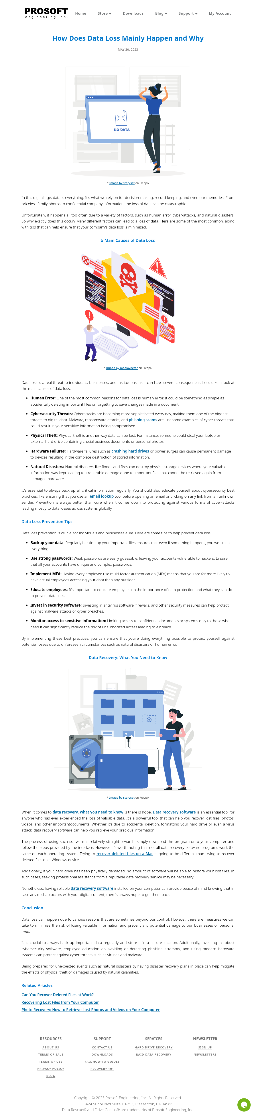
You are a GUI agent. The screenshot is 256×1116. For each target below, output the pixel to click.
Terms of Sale (50, 1054)
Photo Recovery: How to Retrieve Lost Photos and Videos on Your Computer (91, 1009)
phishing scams (143, 419)
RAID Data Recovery (153, 1054)
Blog (161, 13)
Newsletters (205, 1054)
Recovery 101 (102, 1069)
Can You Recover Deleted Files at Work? (58, 994)
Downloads (133, 13)
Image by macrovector (122, 368)
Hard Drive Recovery (154, 1047)
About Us (50, 1047)
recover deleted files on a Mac (124, 853)
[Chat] (244, 1105)
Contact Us (102, 1047)
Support (188, 13)
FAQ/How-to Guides (102, 1062)
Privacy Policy (50, 1069)
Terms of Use (51, 1062)
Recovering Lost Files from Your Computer (60, 1002)
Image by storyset (122, 183)
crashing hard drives (130, 451)
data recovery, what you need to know (88, 812)
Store (104, 13)
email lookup (102, 496)
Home (80, 13)
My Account (220, 13)
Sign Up (205, 1047)
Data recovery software (174, 812)
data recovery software (92, 888)
